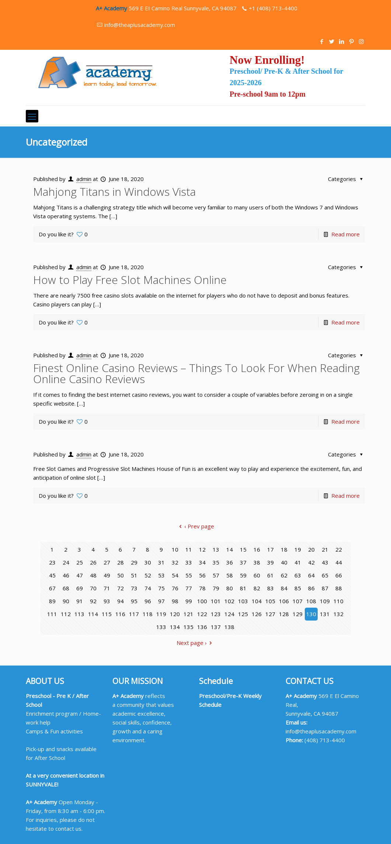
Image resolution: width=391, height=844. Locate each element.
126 (257, 614)
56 (202, 575)
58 (229, 575)
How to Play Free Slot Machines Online (130, 279)
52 (147, 575)
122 (202, 614)
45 (52, 575)
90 (66, 601)
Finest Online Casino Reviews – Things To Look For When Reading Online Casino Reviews (196, 373)
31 (161, 562)
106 (284, 601)
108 (311, 601)
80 (229, 588)
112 (66, 614)
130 (311, 614)
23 (52, 562)
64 (311, 575)
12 (202, 549)
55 (188, 575)
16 (257, 549)
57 (216, 575)
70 (93, 588)
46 (66, 575)
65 (325, 575)
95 (134, 601)
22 (338, 549)
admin (83, 179)
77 (188, 588)
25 (79, 562)
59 (243, 575)
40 (284, 562)
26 (93, 562)
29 (134, 562)
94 (120, 601)
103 (243, 601)
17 (270, 549)
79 (216, 588)
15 (243, 549)
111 (52, 614)
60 (257, 575)
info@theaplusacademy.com (139, 24)
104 (257, 601)
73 (134, 588)
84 (284, 588)
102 (229, 601)
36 (229, 562)
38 (257, 562)
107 (298, 601)
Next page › (195, 642)
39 (270, 562)
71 (107, 588)
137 (216, 627)
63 (297, 575)
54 (175, 575)
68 (66, 588)
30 (147, 562)
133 (161, 627)
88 (338, 588)
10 (175, 549)
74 (147, 588)
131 (325, 614)
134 (175, 627)
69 (79, 588)
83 (270, 588)
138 (229, 627)
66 (338, 575)
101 (216, 601)
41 (297, 562)
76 (175, 588)
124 (229, 614)
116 (120, 614)
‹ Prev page (195, 526)
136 (202, 627)
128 (284, 614)
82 (257, 588)
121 (188, 614)
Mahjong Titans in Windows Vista (114, 191)
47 (79, 575)
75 (161, 588)
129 (298, 614)
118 (148, 614)
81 (243, 588)
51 (134, 575)
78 (202, 588)
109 (325, 601)
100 (202, 601)
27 (107, 562)
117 (134, 614)
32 (175, 562)
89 (52, 601)
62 (284, 575)
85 (297, 588)
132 (338, 614)
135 (188, 627)
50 (120, 575)
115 (107, 614)
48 (93, 575)
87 (325, 588)
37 (243, 562)
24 (66, 562)
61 (270, 575)
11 (188, 549)
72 (120, 588)
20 (311, 549)
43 (325, 562)
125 (243, 614)
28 (120, 562)
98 (175, 601)
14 (229, 549)
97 (161, 601)
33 (188, 562)
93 (107, 601)
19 (297, 549)
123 (216, 614)
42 (311, 562)
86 (311, 588)
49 (107, 575)
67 (52, 588)
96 (147, 601)
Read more (345, 234)
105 (270, 601)
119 (161, 614)
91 (79, 601)
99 (188, 601)
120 (175, 614)
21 (325, 549)
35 (216, 562)
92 (93, 601)
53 (161, 575)
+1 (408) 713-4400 (273, 8)
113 (79, 614)
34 (202, 562)
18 (284, 549)
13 (216, 549)
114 (93, 614)
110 (338, 601)
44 (338, 562)
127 (270, 614)
